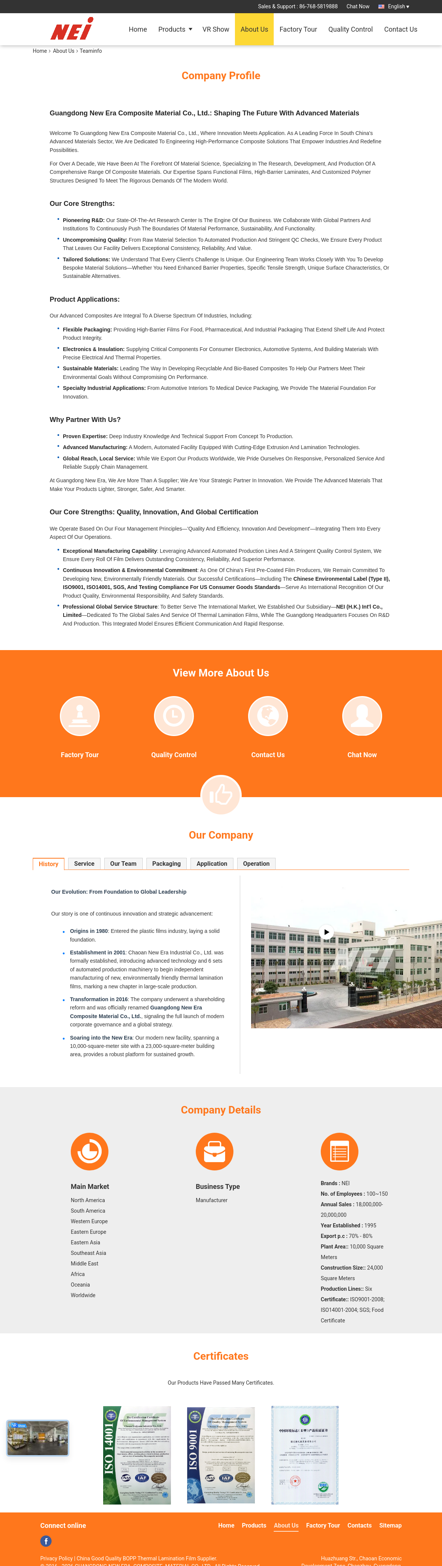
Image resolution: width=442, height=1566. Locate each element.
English (398, 6)
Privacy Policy (56, 1558)
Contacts (360, 1525)
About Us (254, 29)
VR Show (216, 29)
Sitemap (390, 1525)
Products (171, 29)
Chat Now (358, 6)
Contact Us (400, 29)
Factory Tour (298, 29)
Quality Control (350, 29)
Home (138, 29)
